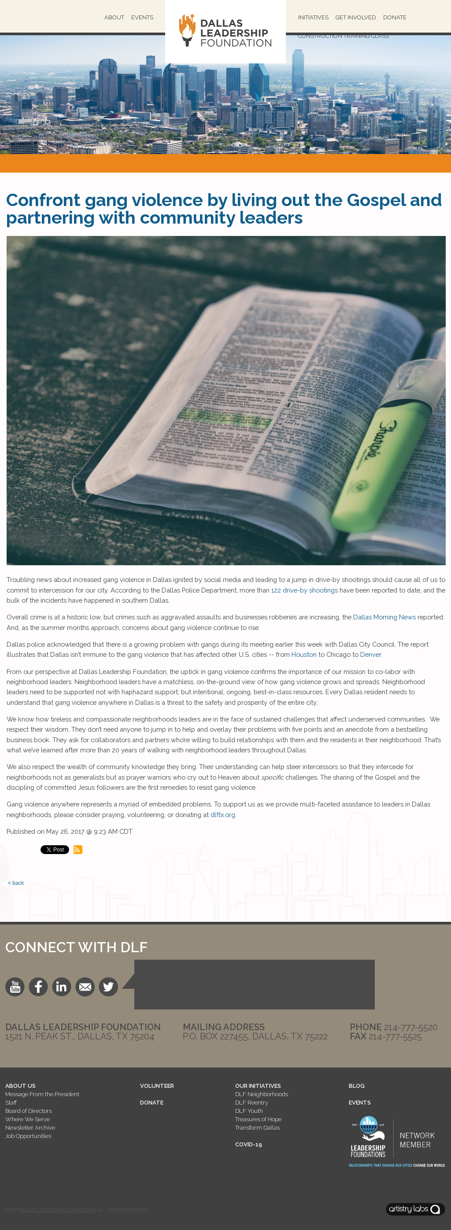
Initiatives (313, 17)
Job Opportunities (28, 1136)
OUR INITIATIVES (258, 1086)
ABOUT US (20, 1086)
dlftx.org (222, 814)
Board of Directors (28, 1111)
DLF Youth (249, 1111)
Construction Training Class (343, 36)
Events (142, 17)
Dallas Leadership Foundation (57, 1210)
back (18, 883)
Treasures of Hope (258, 1119)
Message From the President (42, 1094)
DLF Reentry (251, 1102)
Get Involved (356, 17)
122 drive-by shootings (304, 590)
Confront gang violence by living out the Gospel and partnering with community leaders (224, 208)
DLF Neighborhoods (261, 1094)
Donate (395, 17)
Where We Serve (27, 1119)
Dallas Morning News (384, 617)
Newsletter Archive (30, 1127)
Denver (370, 654)
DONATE (151, 1102)
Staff (11, 1102)
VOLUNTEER (157, 1086)
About (114, 17)
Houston (303, 654)
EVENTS (360, 1102)
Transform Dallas (257, 1127)
